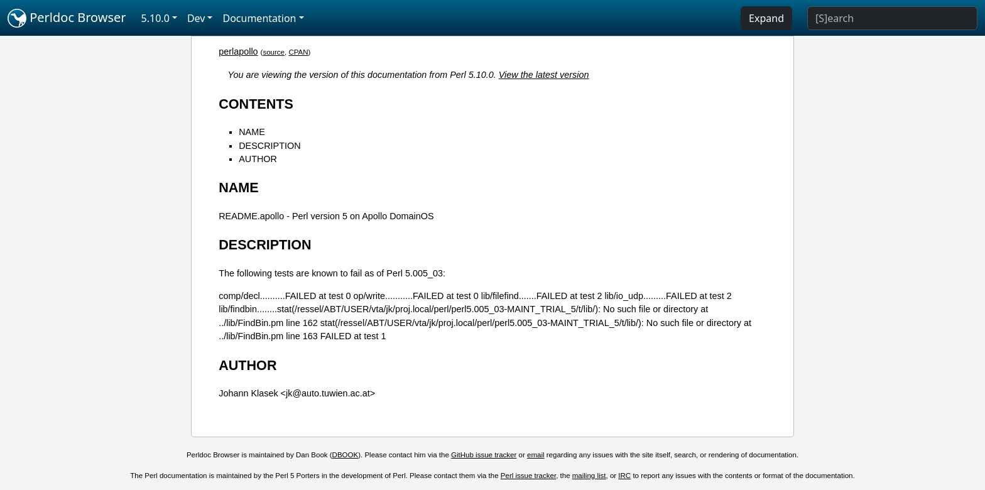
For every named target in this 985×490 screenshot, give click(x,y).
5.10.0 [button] (155, 18)
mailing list (589, 475)
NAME (252, 132)
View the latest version (544, 75)
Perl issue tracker (528, 475)
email (536, 455)
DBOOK (345, 455)
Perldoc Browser (67, 18)
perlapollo (238, 51)
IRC (624, 475)
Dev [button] (196, 18)
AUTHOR (258, 159)
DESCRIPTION (269, 146)
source (274, 52)
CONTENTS (256, 104)
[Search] (892, 18)
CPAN (298, 52)
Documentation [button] (259, 18)
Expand (766, 18)
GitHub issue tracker (483, 455)
